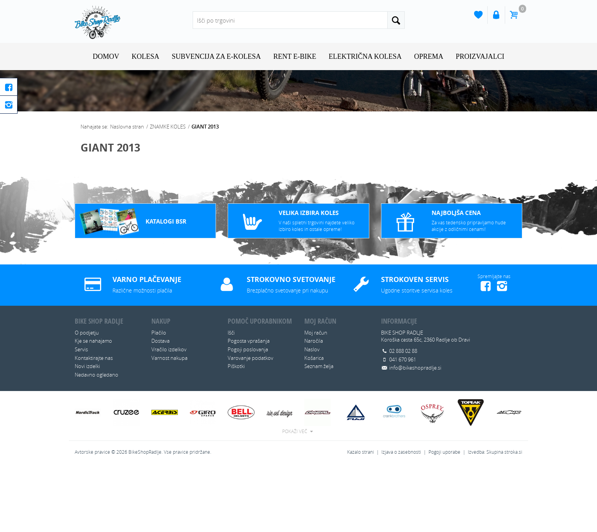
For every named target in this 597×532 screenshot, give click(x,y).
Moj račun (315, 397)
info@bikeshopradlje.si (415, 432)
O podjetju (87, 397)
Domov (106, 56)
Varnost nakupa (169, 422)
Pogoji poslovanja (248, 414)
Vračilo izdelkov (168, 414)
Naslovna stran (127, 191)
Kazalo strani (360, 517)
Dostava (160, 405)
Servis (81, 414)
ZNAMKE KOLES (168, 191)
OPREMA (428, 56)
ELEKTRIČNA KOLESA (365, 56)
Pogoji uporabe (444, 517)
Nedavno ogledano (96, 439)
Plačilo (158, 397)
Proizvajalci (480, 56)
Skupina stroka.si (504, 517)
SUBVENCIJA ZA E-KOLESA (216, 56)
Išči (231, 397)
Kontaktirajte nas (94, 422)
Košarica (314, 422)
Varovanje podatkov (250, 422)
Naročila (313, 405)
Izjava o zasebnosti (401, 517)
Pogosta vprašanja (249, 405)
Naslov (312, 414)
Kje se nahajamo (93, 405)
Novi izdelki (87, 431)
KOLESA (145, 56)
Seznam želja (319, 431)
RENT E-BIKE (294, 56)
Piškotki (236, 431)
